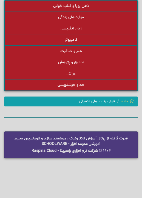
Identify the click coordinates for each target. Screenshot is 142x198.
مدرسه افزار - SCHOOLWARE (65, 144)
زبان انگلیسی (71, 28)
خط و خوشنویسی (71, 84)
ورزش (71, 73)
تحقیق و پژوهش (71, 62)
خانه (127, 101)
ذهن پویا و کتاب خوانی (71, 6)
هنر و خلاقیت (71, 51)
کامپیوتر (71, 39)
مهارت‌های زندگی (71, 17)
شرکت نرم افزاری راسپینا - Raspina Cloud (65, 150)
